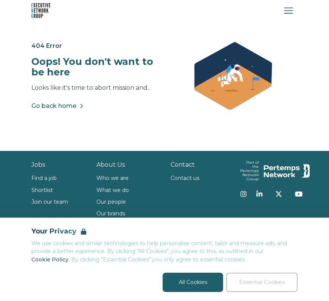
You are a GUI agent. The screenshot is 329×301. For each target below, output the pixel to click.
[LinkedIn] (259, 194)
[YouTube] (299, 194)
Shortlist (42, 190)
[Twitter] (279, 194)
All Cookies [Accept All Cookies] (193, 282)
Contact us (185, 178)
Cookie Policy (49, 259)
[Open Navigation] (288, 11)
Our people (111, 201)
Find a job (44, 178)
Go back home (58, 106)
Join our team (49, 201)
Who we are (112, 178)
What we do (112, 190)
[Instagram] (243, 194)
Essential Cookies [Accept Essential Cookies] (262, 282)
